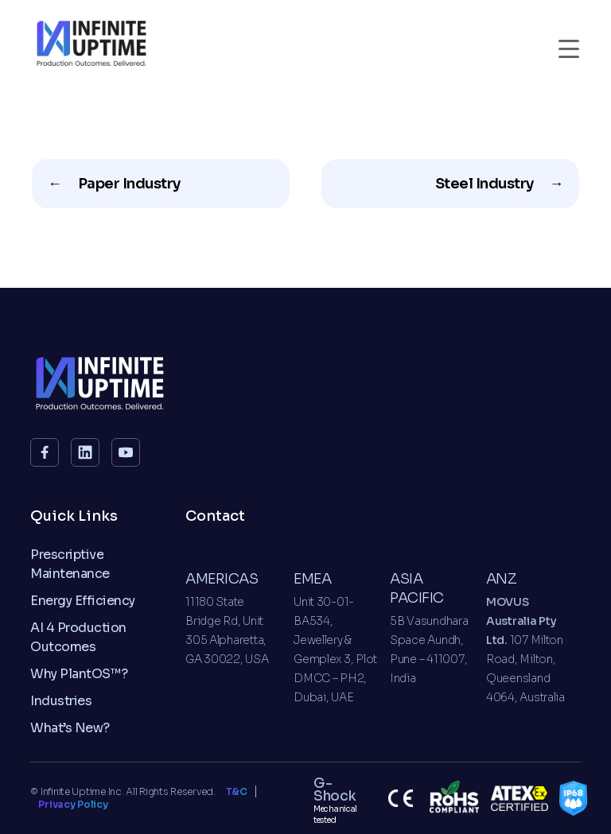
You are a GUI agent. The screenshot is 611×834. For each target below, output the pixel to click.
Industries (60, 700)
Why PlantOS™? (79, 673)
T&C (236, 791)
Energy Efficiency (82, 600)
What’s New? (70, 728)
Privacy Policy (72, 804)
